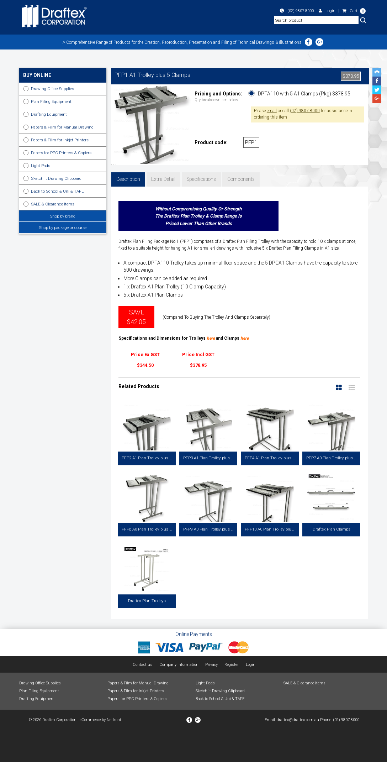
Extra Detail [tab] (163, 211)
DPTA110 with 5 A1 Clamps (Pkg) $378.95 (304, 93)
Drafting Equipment (49, 114)
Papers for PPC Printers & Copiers (61, 152)
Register (231, 696)
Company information (178, 696)
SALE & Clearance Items (52, 204)
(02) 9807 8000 (297, 10)
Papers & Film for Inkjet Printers (60, 139)
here (211, 369)
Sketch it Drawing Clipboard (56, 178)
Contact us (142, 696)
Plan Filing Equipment (51, 101)
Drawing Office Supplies (52, 88)
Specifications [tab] (201, 211)
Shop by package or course (62, 227)
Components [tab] (241, 211)
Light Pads (40, 165)
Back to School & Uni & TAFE (57, 191)
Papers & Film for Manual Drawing (62, 127)
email (272, 110)
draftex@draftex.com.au (298, 751)
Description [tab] (128, 211)
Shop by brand (62, 216)
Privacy (211, 696)
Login (327, 10)
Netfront (114, 751)
